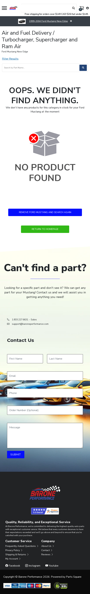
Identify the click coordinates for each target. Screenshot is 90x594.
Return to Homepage (45, 229)
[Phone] (45, 393)
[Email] (45, 375)
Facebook (12, 566)
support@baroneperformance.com (30, 324)
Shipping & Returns (17, 554)
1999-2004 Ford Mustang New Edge (43, 21)
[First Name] (25, 358)
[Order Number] (45, 410)
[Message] (45, 435)
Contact (47, 550)
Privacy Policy (14, 550)
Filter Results (10, 59)
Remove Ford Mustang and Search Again (45, 212)
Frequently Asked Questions (22, 546)
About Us (47, 546)
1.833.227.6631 (20, 319)
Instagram (32, 566)
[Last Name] (65, 358)
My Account (13, 558)
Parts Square (73, 577)
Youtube (51, 566)
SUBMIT (15, 454)
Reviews (47, 554)
